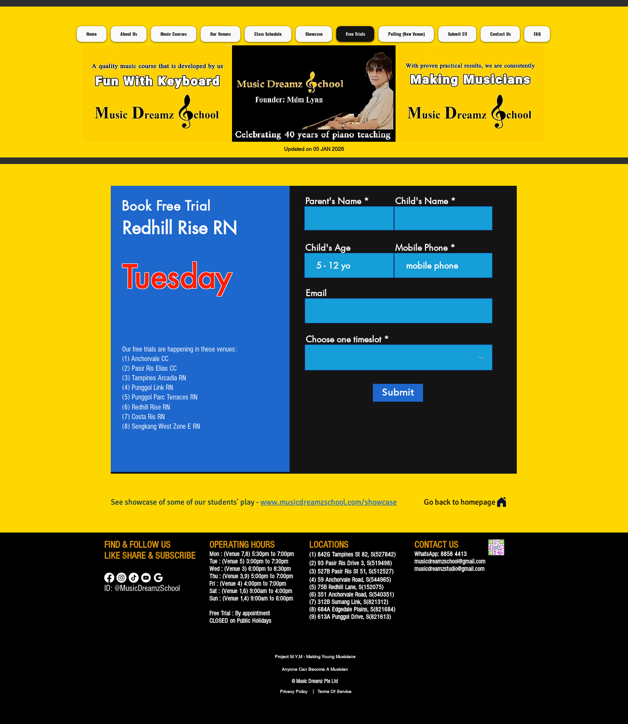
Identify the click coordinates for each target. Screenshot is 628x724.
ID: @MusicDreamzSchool (142, 588)
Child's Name (421, 201)
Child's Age (327, 247)
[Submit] (398, 393)
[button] (314, 93)
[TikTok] (134, 578)
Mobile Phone (421, 247)
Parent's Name (333, 201)
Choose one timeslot (343, 339)
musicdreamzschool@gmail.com (449, 561)
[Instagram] (121, 578)
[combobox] (398, 357)
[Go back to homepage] (465, 502)
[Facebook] (109, 578)
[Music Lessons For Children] (146, 578)
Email (316, 293)
